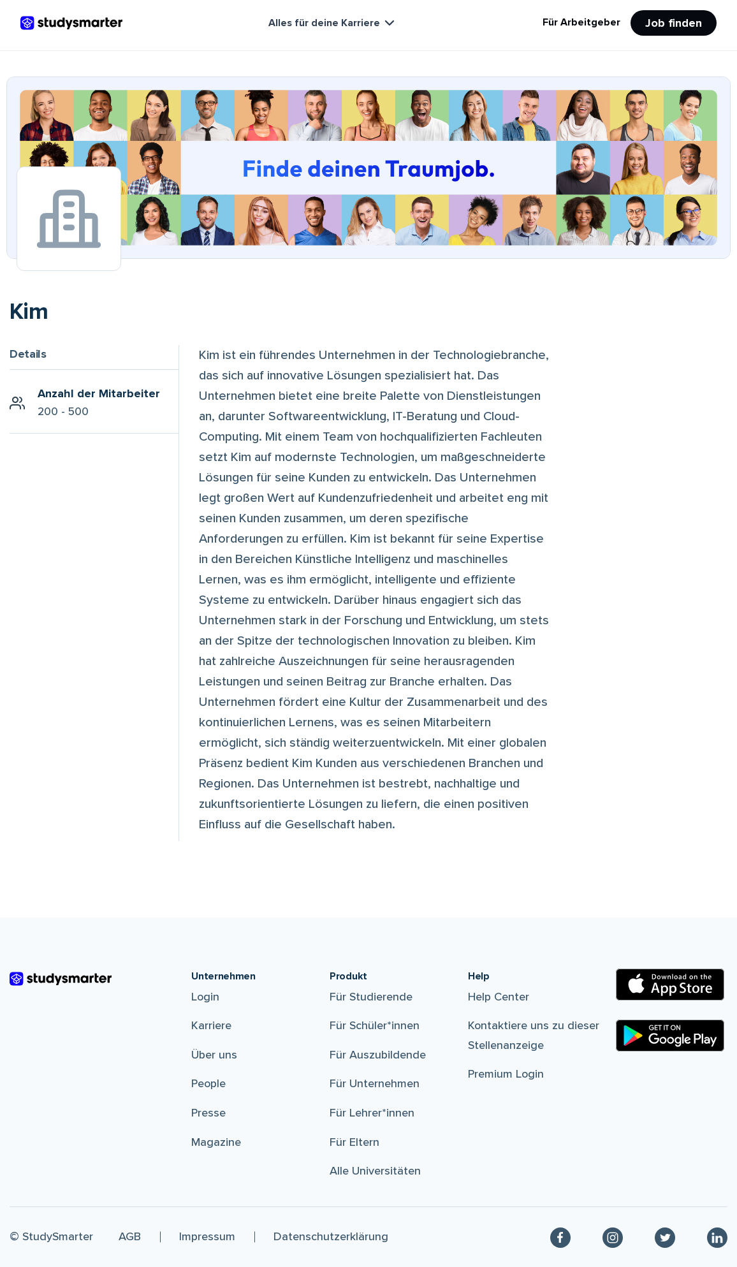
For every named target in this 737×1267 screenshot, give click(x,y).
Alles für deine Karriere (332, 23)
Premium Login (506, 1074)
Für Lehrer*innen (372, 1113)
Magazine (216, 1142)
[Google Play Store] (670, 1035)
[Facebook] (560, 1237)
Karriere (211, 1025)
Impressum (207, 1236)
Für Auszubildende (378, 1055)
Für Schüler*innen (375, 1025)
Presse (208, 1113)
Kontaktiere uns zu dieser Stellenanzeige (533, 1035)
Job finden (673, 23)
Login (205, 997)
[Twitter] (665, 1237)
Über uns (214, 1055)
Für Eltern (354, 1142)
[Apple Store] (670, 984)
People (208, 1083)
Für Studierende (371, 997)
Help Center (498, 997)
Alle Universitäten (375, 1171)
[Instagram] (612, 1237)
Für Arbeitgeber (581, 22)
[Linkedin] (717, 1237)
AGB (130, 1236)
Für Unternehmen (375, 1083)
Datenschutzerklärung (331, 1236)
